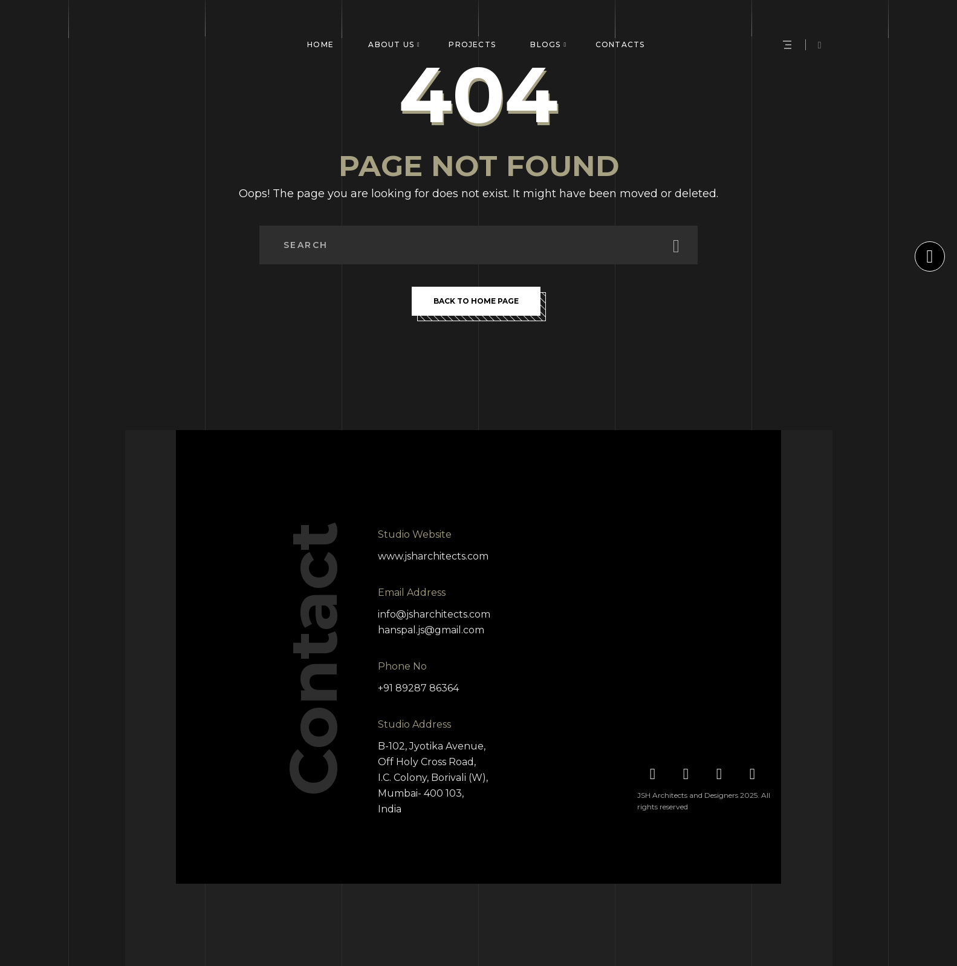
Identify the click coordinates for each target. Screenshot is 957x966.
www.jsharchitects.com (433, 556)
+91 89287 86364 (418, 688)
